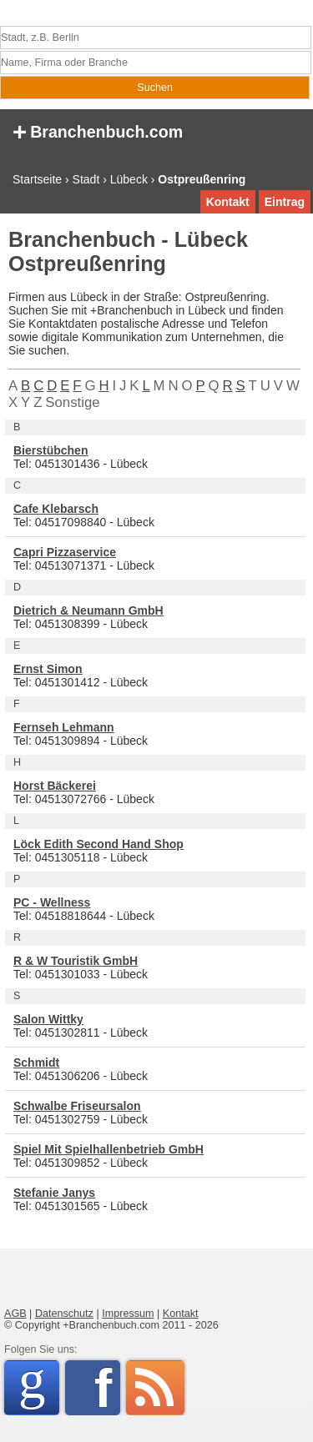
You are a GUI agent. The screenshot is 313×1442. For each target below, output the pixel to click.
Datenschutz (64, 1313)
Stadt (86, 179)
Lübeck (129, 179)
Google (38, 1384)
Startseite (37, 179)
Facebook (107, 1387)
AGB (15, 1313)
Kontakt (228, 202)
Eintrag (285, 202)
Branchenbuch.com (98, 130)
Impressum (128, 1313)
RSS (155, 1387)
